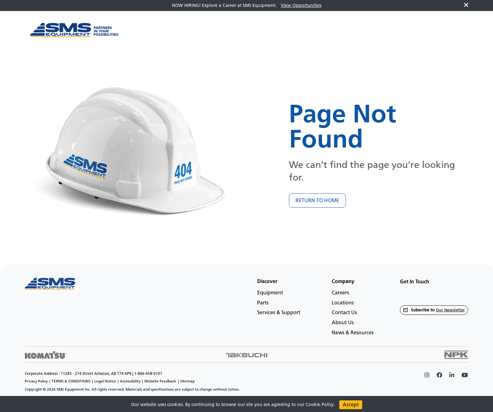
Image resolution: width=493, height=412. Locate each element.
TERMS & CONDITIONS (71, 381)
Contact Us (344, 312)
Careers (340, 293)
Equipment (270, 293)
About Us (343, 323)
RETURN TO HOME (317, 200)
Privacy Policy (36, 381)
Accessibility (130, 381)
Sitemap (187, 381)
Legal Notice (105, 381)
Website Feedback (160, 381)
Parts (263, 303)
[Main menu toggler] (137, 33)
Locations (343, 303)
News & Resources (353, 333)
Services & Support (278, 312)
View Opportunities (301, 5)
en (452, 33)
